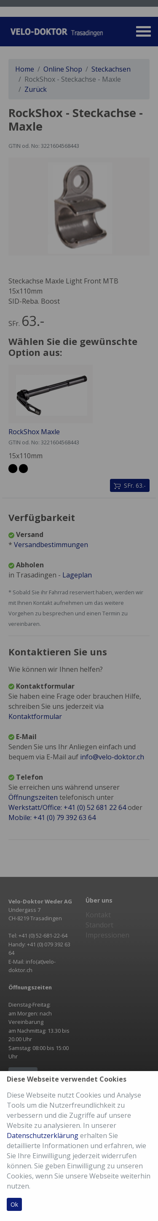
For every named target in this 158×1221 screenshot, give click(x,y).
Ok (14, 1204)
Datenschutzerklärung (42, 1135)
